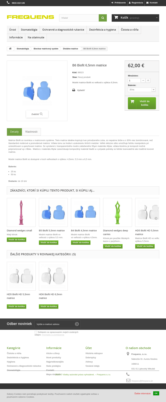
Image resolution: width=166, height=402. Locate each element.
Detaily (14, 131)
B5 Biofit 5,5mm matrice (52, 230)
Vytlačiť (81, 90)
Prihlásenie (119, 2)
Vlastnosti (31, 131)
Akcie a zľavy (52, 353)
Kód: (74, 72)
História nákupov (93, 353)
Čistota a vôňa (129, 29)
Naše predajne (53, 366)
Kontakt (152, 2)
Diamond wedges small (19, 230)
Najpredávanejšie (55, 361)
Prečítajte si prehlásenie (53, 335)
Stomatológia (29, 29)
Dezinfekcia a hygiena (102, 29)
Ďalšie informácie (143, 393)
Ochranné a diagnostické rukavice (63, 29)
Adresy (89, 361)
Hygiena (11, 361)
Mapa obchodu (53, 374)
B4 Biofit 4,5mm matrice (84, 230)
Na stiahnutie (36, 37)
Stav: (74, 77)
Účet (88, 348)
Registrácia (136, 2)
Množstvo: (133, 75)
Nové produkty (53, 357)
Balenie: (132, 85)
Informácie (16, 37)
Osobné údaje (92, 366)
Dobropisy (90, 357)
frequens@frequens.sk (142, 380)
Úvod (12, 29)
